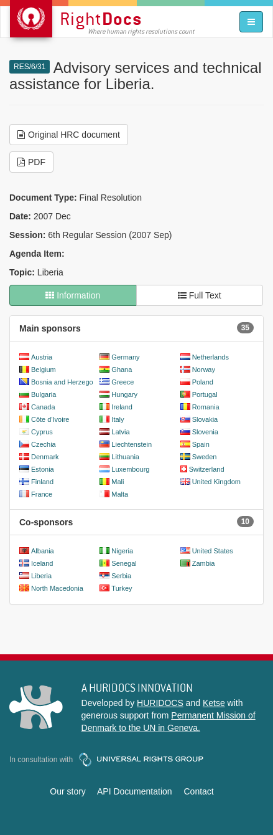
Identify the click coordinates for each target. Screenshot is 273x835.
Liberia (41, 576)
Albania (42, 551)
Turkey (121, 588)
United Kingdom (216, 481)
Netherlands (210, 357)
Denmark (45, 456)
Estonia (42, 469)
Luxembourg (130, 469)
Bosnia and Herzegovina (68, 382)
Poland (202, 382)
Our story (68, 791)
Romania (206, 407)
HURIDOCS (160, 703)
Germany (125, 357)
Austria (41, 357)
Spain (201, 444)
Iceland (42, 563)
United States (212, 551)
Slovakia (205, 419)
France (41, 494)
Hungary (124, 394)
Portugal (205, 394)
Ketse (214, 703)
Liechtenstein (131, 444)
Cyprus (42, 432)
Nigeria (122, 551)
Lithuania (125, 456)
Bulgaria (43, 394)
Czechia (43, 444)
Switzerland (206, 469)
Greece (122, 382)
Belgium (43, 369)
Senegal (123, 563)
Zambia (203, 563)
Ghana (121, 369)
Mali (117, 481)
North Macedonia (57, 588)
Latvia (120, 432)
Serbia (121, 576)
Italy (117, 419)
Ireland (121, 407)
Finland (42, 481)
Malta (119, 494)
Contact (198, 791)
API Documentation (134, 791)
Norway (203, 369)
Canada (43, 407)
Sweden (204, 456)
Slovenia (205, 432)
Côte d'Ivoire (50, 419)
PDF (31, 162)
